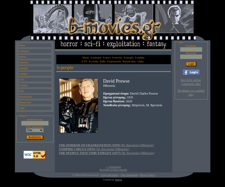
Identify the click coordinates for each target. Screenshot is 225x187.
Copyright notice (110, 174)
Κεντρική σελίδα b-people (113, 169)
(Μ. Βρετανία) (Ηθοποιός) (106, 145)
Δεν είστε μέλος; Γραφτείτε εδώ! (191, 82)
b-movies (23, 62)
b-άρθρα (23, 73)
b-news (22, 56)
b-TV (22, 79)
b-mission (24, 51)
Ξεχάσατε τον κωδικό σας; (191, 92)
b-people (23, 68)
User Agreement (129, 174)
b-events (23, 85)
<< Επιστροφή (113, 166)
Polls (21, 91)
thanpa (118, 179)
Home (22, 45)
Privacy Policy (147, 174)
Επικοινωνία (25, 96)
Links (22, 108)
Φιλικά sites (25, 102)
